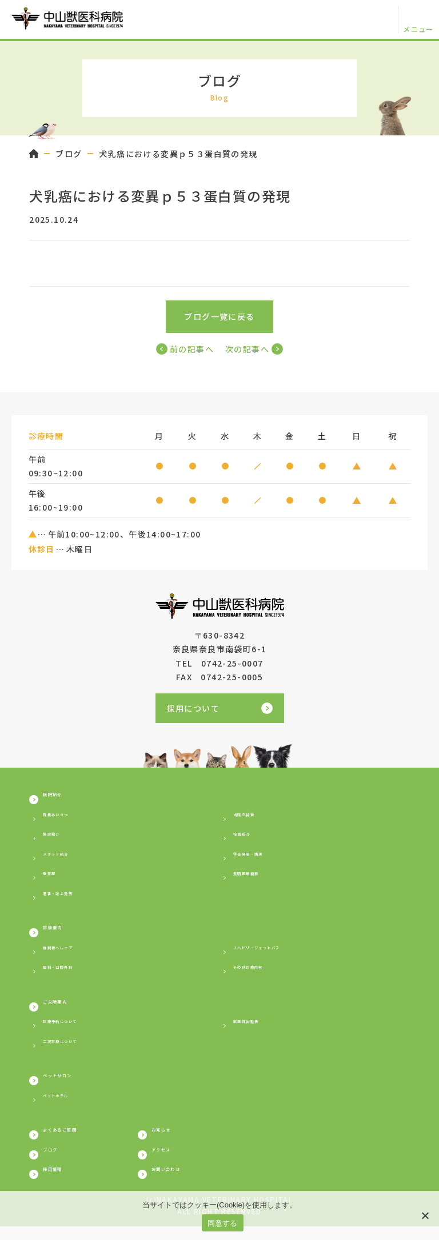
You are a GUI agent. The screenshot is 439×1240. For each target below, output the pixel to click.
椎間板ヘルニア (74, 950)
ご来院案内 (68, 1005)
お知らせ (243, 1137)
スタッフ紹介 (69, 854)
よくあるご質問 (78, 1137)
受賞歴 (56, 874)
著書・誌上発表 (74, 893)
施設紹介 (60, 834)
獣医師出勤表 (259, 1026)
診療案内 (63, 929)
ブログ (68, 153)
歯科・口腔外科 (74, 969)
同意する (222, 1223)
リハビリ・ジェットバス (281, 950)
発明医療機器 (259, 874)
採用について (220, 708)
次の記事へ (254, 349)
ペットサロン (72, 1081)
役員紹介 (251, 834)
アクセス (242, 1159)
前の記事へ (185, 349)
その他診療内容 (264, 969)
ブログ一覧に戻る (219, 316)
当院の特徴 (255, 814)
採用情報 (63, 1180)
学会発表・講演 (264, 854)
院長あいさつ (69, 814)
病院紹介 (63, 794)
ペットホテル (69, 1101)
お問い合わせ (252, 1180)
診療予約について (78, 1026)
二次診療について (78, 1045)
